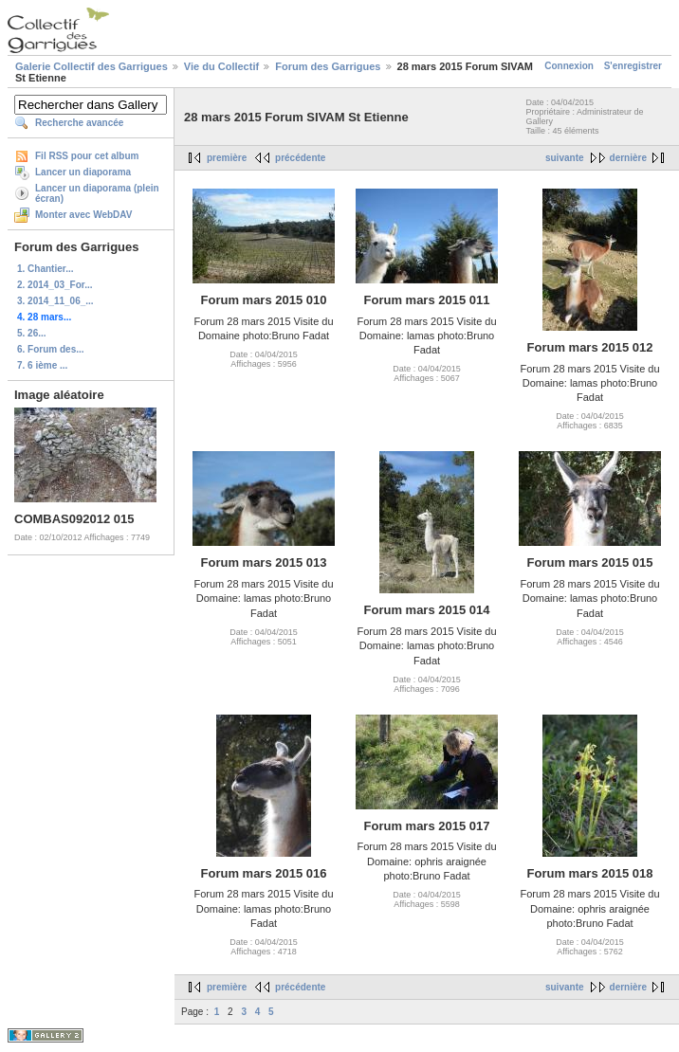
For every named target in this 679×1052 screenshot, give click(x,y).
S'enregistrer (633, 66)
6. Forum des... (50, 349)
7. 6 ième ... (42, 365)
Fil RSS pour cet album (86, 156)
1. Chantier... (45, 268)
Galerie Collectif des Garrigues (91, 66)
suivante (564, 158)
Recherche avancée (79, 123)
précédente (300, 158)
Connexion (569, 66)
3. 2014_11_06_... (55, 301)
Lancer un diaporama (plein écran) (97, 193)
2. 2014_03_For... (55, 285)
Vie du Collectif (221, 66)
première (227, 158)
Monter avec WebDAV (83, 214)
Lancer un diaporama (83, 172)
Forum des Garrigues (327, 66)
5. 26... (31, 333)
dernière (628, 158)
